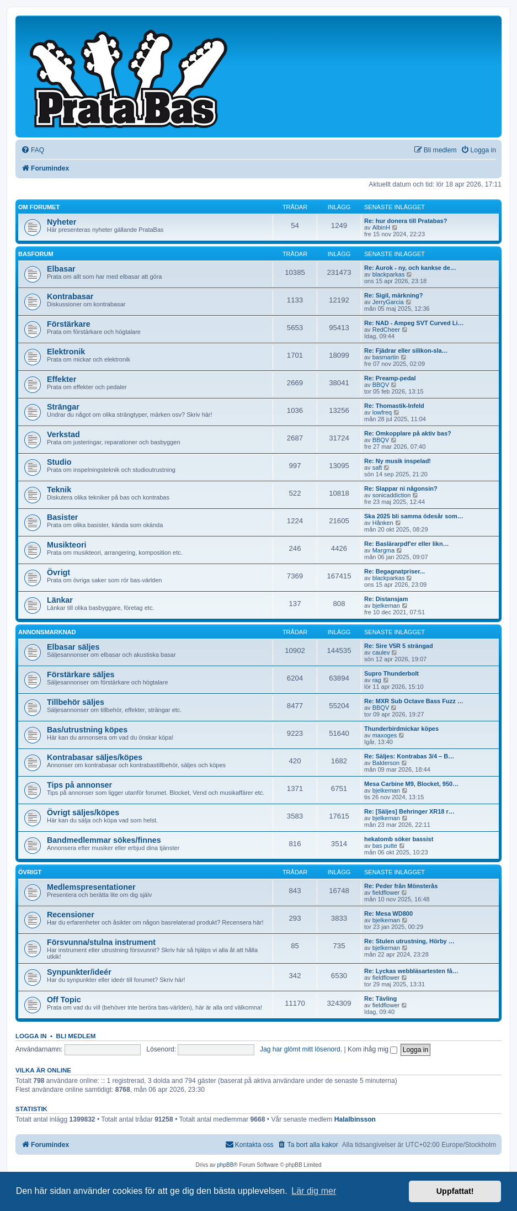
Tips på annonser (79, 784)
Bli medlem (76, 1036)
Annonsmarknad (47, 632)
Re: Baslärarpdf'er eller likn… (406, 543)
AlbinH (381, 227)
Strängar (63, 406)
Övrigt (58, 572)
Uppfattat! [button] (455, 1191)
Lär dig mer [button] (313, 1191)
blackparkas (388, 274)
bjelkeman (386, 605)
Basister (62, 517)
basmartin (385, 357)
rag (376, 680)
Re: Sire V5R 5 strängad (398, 645)
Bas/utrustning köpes (87, 729)
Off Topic (64, 999)
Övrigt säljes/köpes (83, 812)
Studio (59, 462)
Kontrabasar (70, 296)
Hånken (382, 522)
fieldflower (386, 892)
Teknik (59, 489)
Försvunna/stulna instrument (101, 942)
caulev (381, 652)
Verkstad (63, 434)
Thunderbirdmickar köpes (401, 728)
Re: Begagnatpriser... (394, 571)
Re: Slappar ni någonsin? (401, 488)
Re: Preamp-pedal (390, 378)
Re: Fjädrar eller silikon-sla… (406, 350)
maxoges (384, 735)
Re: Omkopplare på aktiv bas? (407, 433)
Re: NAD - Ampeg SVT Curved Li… (414, 323)
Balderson (386, 762)
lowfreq (382, 412)
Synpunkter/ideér (79, 972)
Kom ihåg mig (372, 1049)
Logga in (31, 1036)
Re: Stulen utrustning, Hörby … (409, 941)
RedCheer (386, 329)
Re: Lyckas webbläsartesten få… (411, 971)
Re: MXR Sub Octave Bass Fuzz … (413, 701)
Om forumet (39, 207)
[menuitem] (32, 150)
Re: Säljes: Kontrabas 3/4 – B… (409, 756)
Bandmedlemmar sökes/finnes (104, 840)
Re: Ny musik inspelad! (397, 461)
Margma (383, 550)
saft (377, 467)
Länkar (60, 600)
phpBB (225, 1165)
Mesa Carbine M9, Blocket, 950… (411, 783)
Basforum (36, 254)
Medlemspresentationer (91, 887)
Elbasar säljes (73, 646)
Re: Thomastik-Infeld (394, 405)
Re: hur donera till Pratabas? (405, 220)
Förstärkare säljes (80, 674)
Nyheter (61, 221)
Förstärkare (68, 324)
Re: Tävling (380, 998)
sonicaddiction (391, 495)
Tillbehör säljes (75, 702)
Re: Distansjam (386, 599)
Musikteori (67, 544)
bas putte (384, 845)
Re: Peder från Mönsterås (401, 886)
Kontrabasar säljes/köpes (94, 757)
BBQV (381, 384)
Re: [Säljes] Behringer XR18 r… (409, 811)
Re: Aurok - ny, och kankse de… (410, 267)
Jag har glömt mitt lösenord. (301, 1049)
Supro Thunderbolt (391, 673)
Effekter (61, 379)
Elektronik (66, 351)
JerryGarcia (388, 302)
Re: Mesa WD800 (388, 913)
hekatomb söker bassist (398, 839)
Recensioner (70, 914)
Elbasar (61, 268)
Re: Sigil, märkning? (393, 295)
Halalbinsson (355, 1119)
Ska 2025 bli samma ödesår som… (413, 516)
